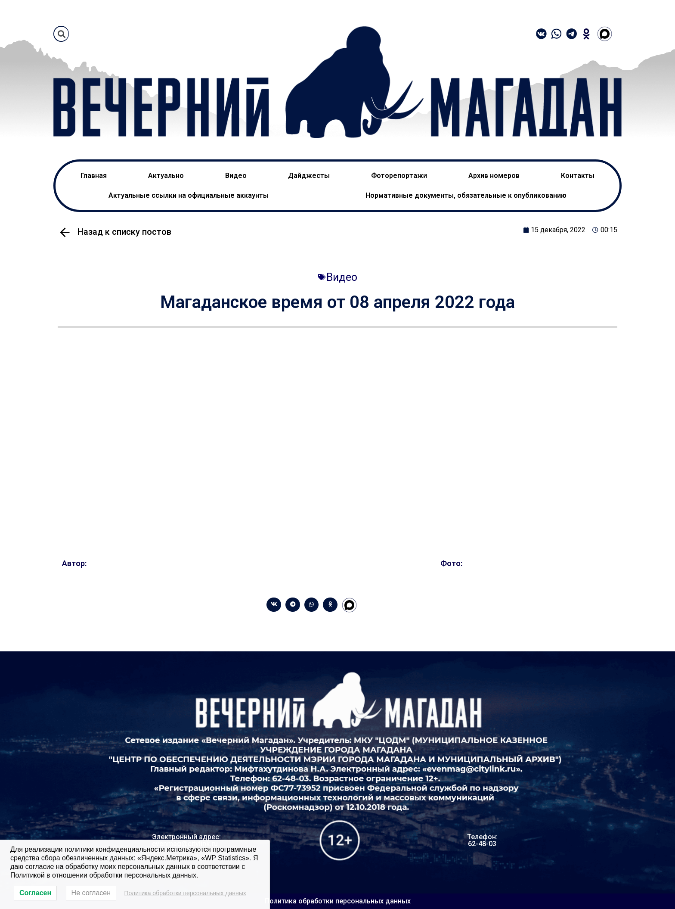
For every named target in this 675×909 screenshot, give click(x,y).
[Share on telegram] (292, 605)
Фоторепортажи (399, 175)
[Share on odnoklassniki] (330, 605)
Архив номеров (494, 175)
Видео (236, 175)
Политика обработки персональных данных (338, 901)
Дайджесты (309, 175)
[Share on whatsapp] (311, 605)
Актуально (166, 175)
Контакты (577, 175)
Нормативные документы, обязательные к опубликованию (466, 195)
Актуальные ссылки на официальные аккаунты (188, 195)
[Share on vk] (273, 605)
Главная (94, 175)
